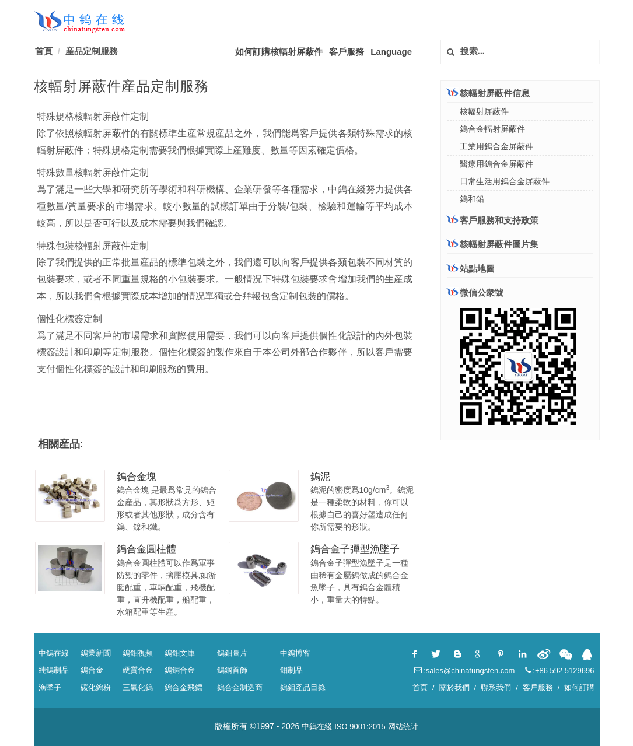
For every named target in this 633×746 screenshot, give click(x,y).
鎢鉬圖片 (232, 653)
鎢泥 (320, 476)
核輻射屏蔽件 (484, 111)
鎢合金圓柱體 (146, 549)
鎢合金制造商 (240, 687)
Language (391, 52)
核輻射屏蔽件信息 (488, 92)
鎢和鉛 (472, 199)
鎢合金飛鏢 (183, 687)
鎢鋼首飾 (232, 670)
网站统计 (403, 726)
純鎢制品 (54, 670)
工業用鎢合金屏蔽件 (496, 146)
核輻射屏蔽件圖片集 (492, 244)
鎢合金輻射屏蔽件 (492, 129)
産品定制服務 (91, 51)
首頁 (44, 51)
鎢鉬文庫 (180, 653)
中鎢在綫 (317, 726)
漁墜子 (50, 687)
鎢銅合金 (180, 670)
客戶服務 (346, 52)
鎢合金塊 (136, 476)
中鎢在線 (54, 653)
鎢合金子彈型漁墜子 (355, 549)
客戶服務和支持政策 (492, 220)
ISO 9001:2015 (359, 726)
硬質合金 (138, 670)
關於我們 (454, 687)
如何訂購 (579, 687)
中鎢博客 (295, 653)
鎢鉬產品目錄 (303, 687)
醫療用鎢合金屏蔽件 (496, 164)
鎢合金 (92, 670)
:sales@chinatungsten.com (464, 670)
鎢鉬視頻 (138, 653)
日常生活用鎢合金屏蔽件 (505, 181)
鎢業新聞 (96, 653)
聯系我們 (496, 687)
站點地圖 (471, 269)
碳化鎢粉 (96, 687)
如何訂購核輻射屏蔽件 (279, 52)
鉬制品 (291, 670)
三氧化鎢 (138, 687)
